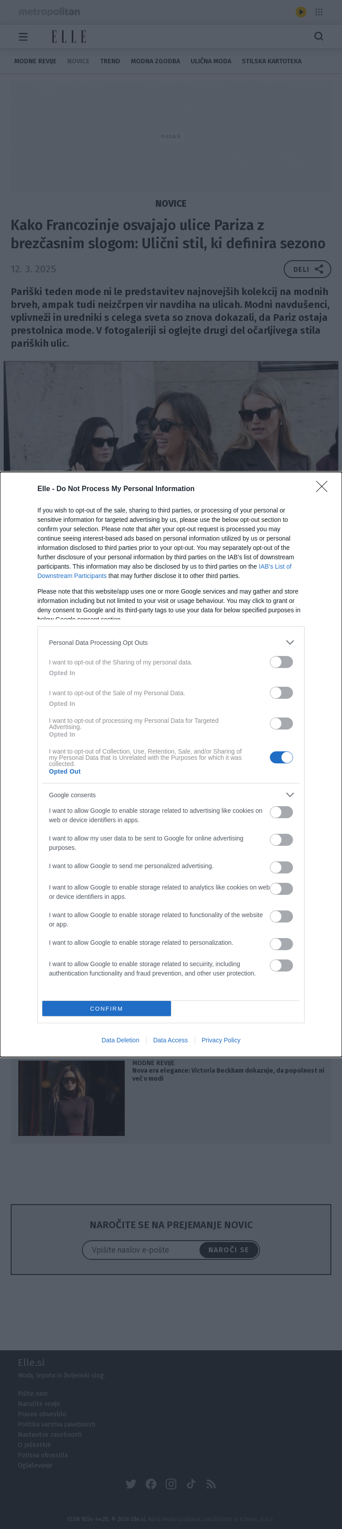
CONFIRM (106, 1008)
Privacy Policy (221, 1040)
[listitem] (171, 642)
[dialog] (171, 764)
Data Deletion (120, 1040)
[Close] (324, 489)
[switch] (281, 662)
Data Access (170, 1040)
